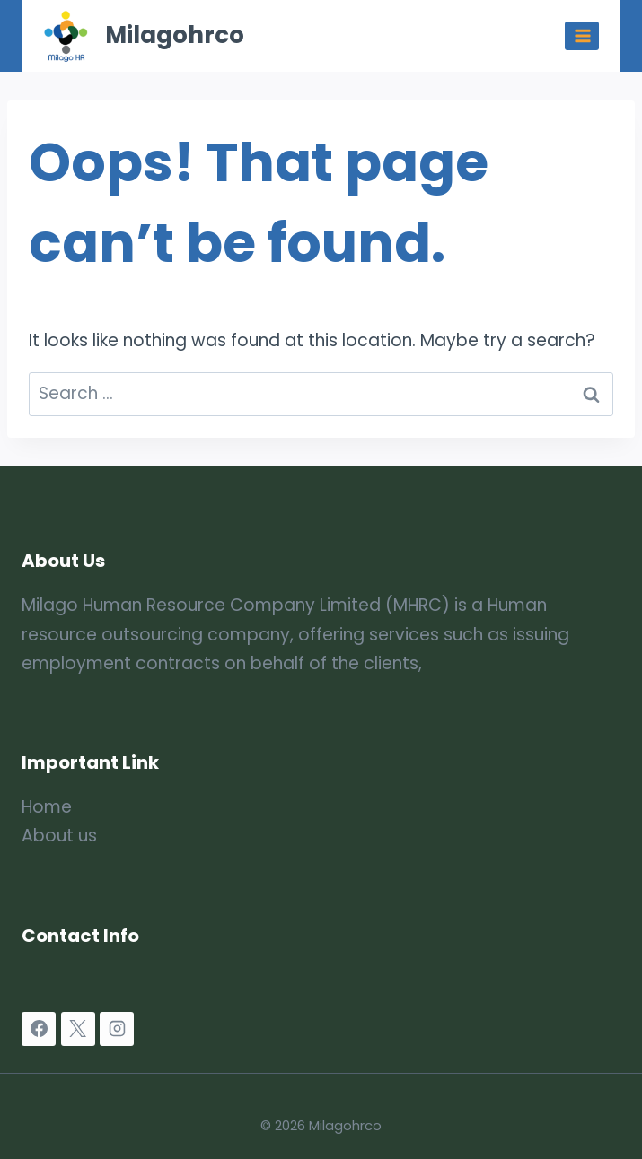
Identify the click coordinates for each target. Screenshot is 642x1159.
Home (47, 807)
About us (59, 836)
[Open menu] (582, 35)
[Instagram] (117, 1029)
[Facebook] (39, 1029)
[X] (78, 1029)
